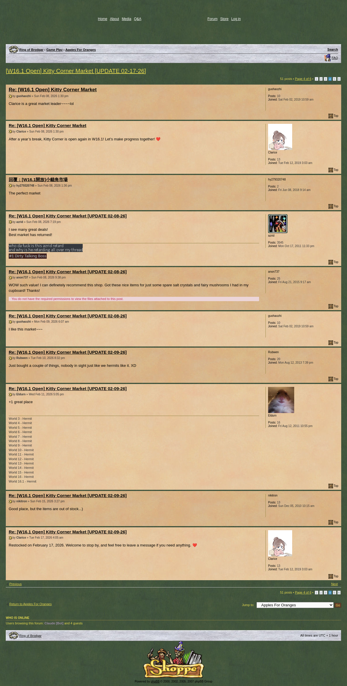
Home (102, 19)
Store (224, 19)
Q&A (137, 19)
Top (336, 115)
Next (334, 584)
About (114, 19)
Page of (303, 79)
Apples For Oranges (80, 49)
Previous (15, 584)
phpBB (155, 681)
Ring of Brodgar (31, 49)
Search (332, 49)
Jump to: (248, 605)
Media (126, 19)
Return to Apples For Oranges (30, 604)
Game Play (54, 49)
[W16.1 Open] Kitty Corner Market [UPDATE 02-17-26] (76, 71)
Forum (212, 19)
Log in (236, 19)
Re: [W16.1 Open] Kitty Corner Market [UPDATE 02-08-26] (67, 215)
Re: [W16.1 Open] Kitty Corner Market (53, 89)
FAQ (335, 58)
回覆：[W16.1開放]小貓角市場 (38, 179)
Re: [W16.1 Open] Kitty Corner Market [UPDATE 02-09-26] (67, 352)
